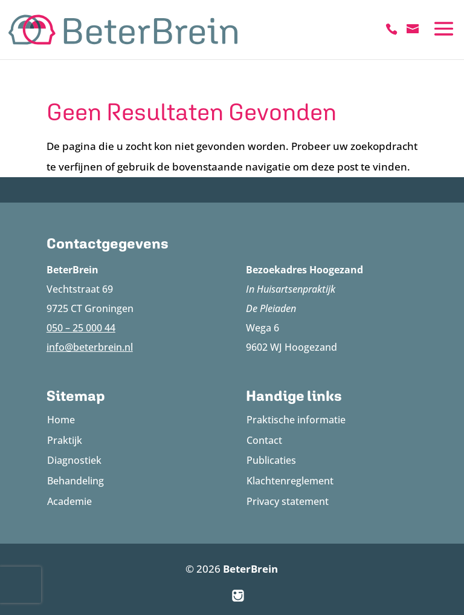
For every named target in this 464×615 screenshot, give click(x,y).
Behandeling (75, 480)
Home (61, 419)
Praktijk (64, 440)
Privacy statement (287, 501)
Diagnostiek (74, 460)
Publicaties (271, 460)
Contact (264, 440)
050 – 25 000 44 (81, 327)
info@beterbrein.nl (90, 347)
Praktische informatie (296, 419)
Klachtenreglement (290, 480)
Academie (69, 501)
